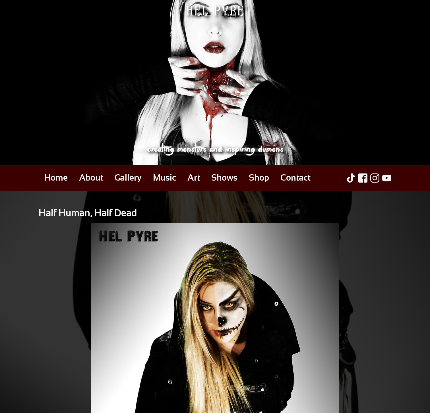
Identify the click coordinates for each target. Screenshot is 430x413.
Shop (259, 177)
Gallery (128, 177)
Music (164, 177)
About (91, 177)
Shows (224, 177)
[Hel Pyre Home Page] (215, 82)
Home (56, 177)
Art (193, 177)
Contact (295, 177)
